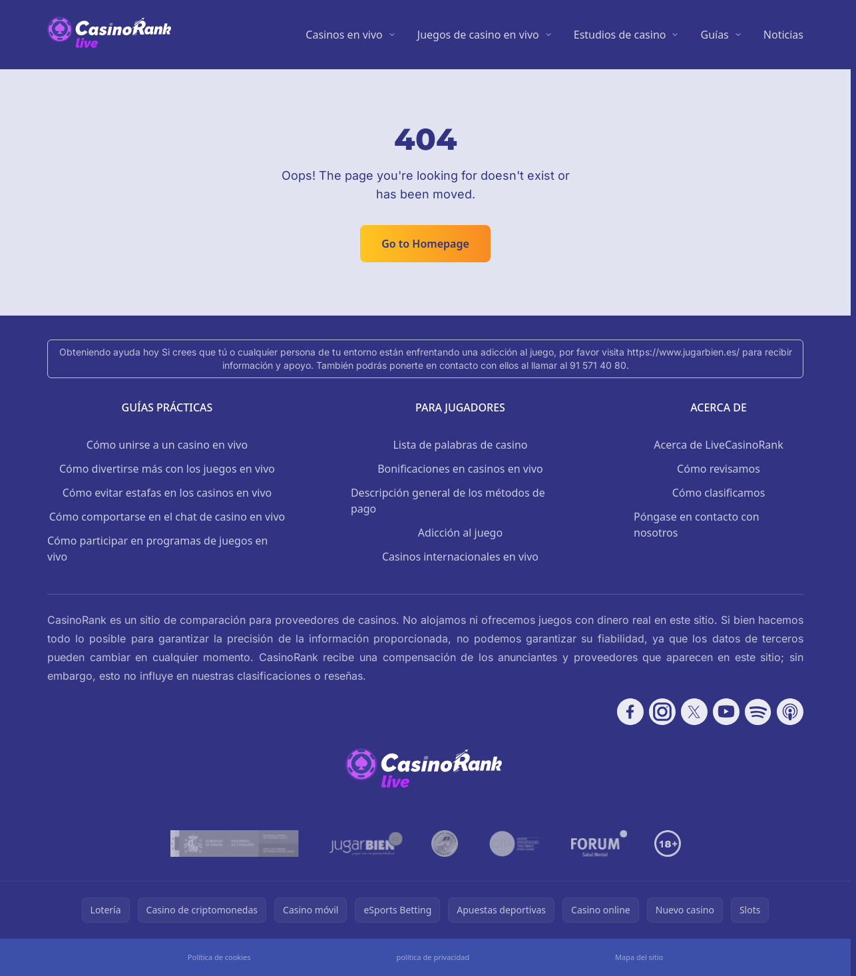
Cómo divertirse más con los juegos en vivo (167, 468)
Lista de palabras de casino (460, 444)
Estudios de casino (620, 34)
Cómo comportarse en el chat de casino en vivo (167, 516)
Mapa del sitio (639, 957)
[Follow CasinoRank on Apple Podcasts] (790, 711)
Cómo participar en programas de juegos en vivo (157, 548)
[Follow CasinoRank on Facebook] (630, 711)
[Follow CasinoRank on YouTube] (726, 711)
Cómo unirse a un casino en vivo (167, 444)
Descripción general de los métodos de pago (448, 500)
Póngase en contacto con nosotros (696, 524)
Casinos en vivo (344, 34)
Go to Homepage (425, 243)
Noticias (783, 34)
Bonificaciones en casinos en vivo (460, 468)
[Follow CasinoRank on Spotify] (758, 711)
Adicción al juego (460, 532)
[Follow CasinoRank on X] (694, 711)
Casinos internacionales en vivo (460, 556)
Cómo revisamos (718, 468)
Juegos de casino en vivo (478, 34)
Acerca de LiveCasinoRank (718, 444)
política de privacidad (432, 957)
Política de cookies (219, 957)
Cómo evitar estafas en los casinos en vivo (167, 492)
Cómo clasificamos (718, 492)
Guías (714, 34)
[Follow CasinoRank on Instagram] (662, 711)
